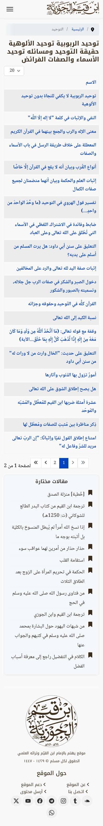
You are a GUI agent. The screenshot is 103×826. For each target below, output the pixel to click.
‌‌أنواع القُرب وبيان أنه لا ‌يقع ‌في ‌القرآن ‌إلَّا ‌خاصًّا (54, 167)
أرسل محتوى (33, 791)
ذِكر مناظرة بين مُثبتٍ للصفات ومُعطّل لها (59, 425)
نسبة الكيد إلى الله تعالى (74, 318)
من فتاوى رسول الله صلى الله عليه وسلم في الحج (48, 598)
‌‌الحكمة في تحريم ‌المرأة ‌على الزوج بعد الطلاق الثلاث (50, 577)
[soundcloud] (87, 800)
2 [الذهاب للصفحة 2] (55, 463)
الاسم (91, 82)
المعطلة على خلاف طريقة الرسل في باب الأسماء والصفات (52, 149)
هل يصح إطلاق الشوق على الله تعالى (62, 389)
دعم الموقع (33, 784)
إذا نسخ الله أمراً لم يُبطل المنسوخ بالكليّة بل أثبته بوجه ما (48, 532)
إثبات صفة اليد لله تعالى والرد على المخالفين (56, 268)
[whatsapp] (51, 812)
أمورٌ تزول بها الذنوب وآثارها (70, 375)
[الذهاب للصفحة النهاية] (35, 463)
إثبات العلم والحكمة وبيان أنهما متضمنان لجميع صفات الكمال (54, 185)
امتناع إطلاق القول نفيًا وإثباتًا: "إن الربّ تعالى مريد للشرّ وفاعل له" (54, 442)
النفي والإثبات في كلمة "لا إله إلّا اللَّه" (62, 118)
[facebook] (39, 800)
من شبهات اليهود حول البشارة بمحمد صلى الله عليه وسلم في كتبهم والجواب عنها (50, 635)
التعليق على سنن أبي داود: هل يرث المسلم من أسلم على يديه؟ (55, 250)
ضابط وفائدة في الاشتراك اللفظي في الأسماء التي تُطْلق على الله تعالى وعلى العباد (55, 229)
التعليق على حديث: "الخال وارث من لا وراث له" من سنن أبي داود (52, 357)
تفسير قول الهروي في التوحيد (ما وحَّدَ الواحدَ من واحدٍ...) (51, 207)
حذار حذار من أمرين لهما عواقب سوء (52, 549)
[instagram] (63, 800)
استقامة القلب (72, 560)
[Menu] (10, 9)
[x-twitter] (16, 800)
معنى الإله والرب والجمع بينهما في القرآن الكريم (53, 132)
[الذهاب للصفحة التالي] (46, 463)
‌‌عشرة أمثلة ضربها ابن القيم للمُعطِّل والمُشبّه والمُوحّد (57, 407)
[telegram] (51, 800)
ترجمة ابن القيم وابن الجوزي (59, 614)
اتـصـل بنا (78, 791)
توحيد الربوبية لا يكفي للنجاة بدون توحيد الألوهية (58, 100)
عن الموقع (78, 784)
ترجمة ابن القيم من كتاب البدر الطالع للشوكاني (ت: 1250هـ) (52, 511)
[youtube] (28, 800)
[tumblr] (75, 800)
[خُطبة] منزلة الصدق (66, 494)
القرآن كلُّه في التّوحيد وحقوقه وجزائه (62, 304)
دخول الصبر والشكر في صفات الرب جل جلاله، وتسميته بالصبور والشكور (54, 286)
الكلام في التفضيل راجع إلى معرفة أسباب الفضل (48, 662)
